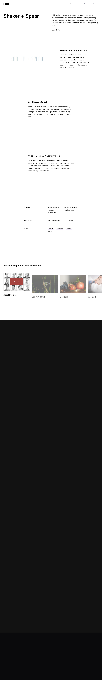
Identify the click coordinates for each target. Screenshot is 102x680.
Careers (86, 4)
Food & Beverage (53, 220)
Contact (95, 4)
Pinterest (60, 229)
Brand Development (70, 207)
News (79, 4)
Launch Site (56, 30)
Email (50, 231)
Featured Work (33, 266)
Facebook (69, 229)
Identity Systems (53, 207)
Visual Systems (69, 210)
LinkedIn (51, 229)
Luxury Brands (68, 220)
